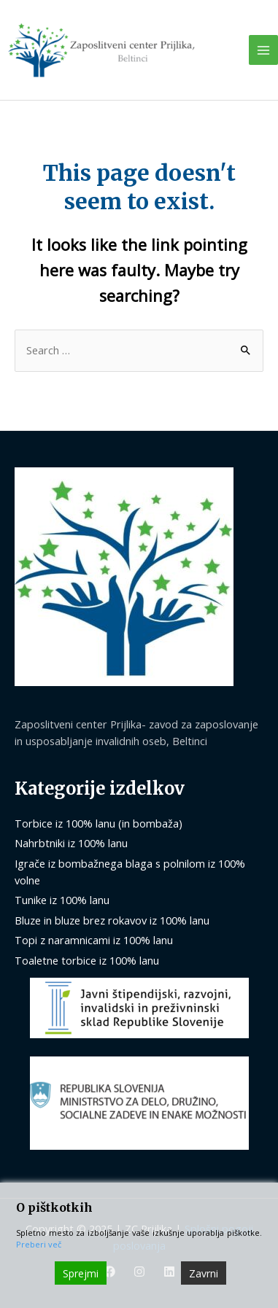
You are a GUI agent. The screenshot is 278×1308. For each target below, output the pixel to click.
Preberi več (38, 1244)
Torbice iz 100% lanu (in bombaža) (98, 823)
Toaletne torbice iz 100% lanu (87, 960)
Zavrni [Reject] (203, 1273)
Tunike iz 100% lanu (62, 899)
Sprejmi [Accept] (81, 1273)
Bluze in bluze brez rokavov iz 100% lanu (112, 920)
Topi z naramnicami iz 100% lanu (94, 940)
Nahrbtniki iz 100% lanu (71, 843)
